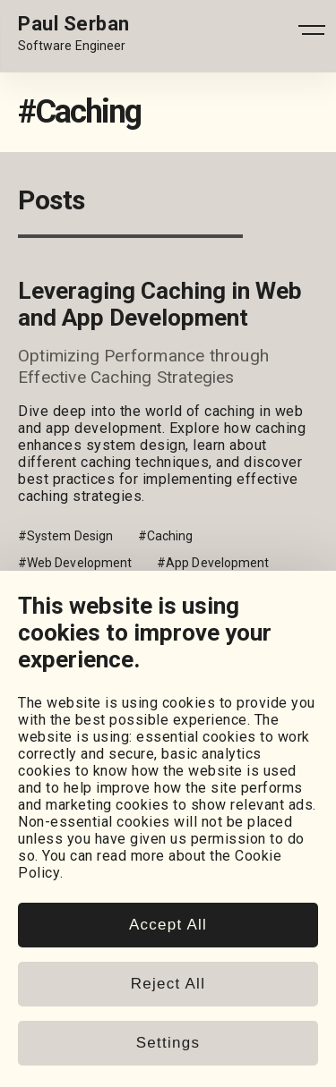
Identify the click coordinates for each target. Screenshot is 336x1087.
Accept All (168, 924)
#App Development (213, 563)
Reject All (168, 983)
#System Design (65, 536)
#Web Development (75, 563)
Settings (168, 1042)
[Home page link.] (74, 34)
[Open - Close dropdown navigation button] (311, 34)
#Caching (166, 536)
